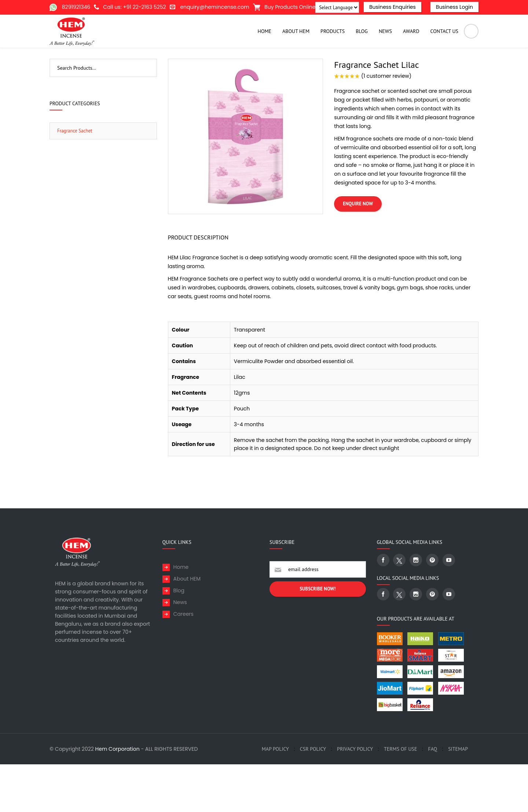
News (180, 650)
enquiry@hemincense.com (214, 7)
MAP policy (275, 796)
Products (363, 65)
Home (340, 65)
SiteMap (458, 796)
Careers (183, 661)
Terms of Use (400, 796)
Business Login (454, 7)
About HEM (187, 626)
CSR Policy (313, 796)
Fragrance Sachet (400, 65)
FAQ (432, 796)
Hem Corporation (117, 796)
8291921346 (76, 7)
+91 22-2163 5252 (144, 7)
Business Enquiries (392, 7)
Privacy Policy (355, 796)
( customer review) (386, 123)
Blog (178, 638)
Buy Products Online (284, 7)
